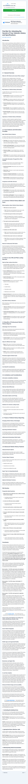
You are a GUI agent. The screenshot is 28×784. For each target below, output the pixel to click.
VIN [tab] (7, 3)
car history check (11, 613)
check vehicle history (11, 700)
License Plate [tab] (13, 3)
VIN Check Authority (16, 21)
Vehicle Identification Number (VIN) (9, 5)
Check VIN (14, 10)
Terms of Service (16, 17)
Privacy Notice (22, 17)
